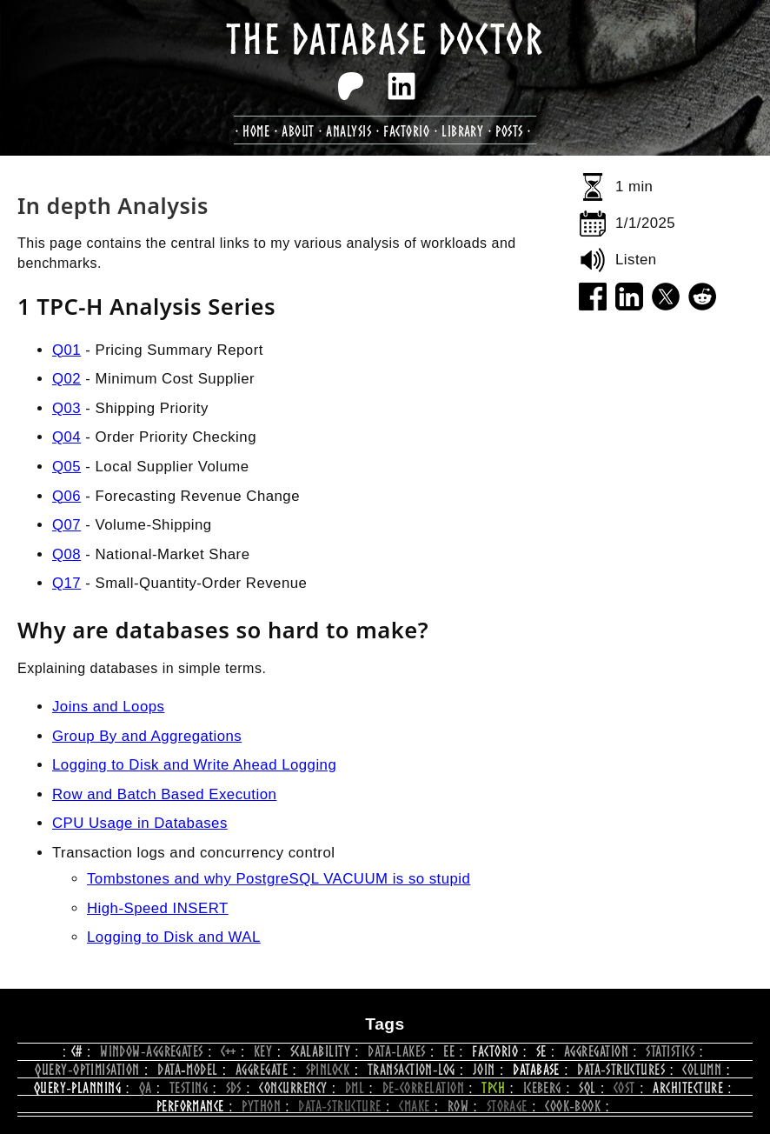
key (263, 1051)
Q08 (66, 554)
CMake (414, 1105)
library (462, 130)
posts (508, 130)
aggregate (262, 1069)
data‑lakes (396, 1051)
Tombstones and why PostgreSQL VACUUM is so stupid (278, 879)
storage (507, 1105)
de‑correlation (423, 1087)
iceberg (542, 1087)
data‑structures (621, 1069)
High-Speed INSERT (158, 908)
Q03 (66, 408)
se (541, 1051)
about (298, 130)
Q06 (66, 496)
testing (188, 1087)
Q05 (66, 466)
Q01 (66, 350)
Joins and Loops (108, 706)
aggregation (596, 1051)
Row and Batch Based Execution (164, 794)
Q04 (66, 437)
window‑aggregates (151, 1051)
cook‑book (573, 1105)
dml (354, 1087)
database (536, 1069)
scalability (320, 1051)
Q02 (66, 378)
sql (587, 1087)
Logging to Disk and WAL (174, 937)
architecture (688, 1087)
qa (145, 1087)
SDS (234, 1087)
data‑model (187, 1069)
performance (190, 1105)
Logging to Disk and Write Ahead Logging (194, 765)
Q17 (66, 583)
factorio (406, 130)
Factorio (495, 1051)
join (484, 1069)
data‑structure (339, 1105)
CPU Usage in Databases (140, 823)
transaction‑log (411, 1069)
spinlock (328, 1069)
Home (255, 130)
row (458, 1105)
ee (449, 1051)
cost (624, 1087)
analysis (348, 130)
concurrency (293, 1087)
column (701, 1069)
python (261, 1105)
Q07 (66, 525)
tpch (493, 1087)
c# (77, 1051)
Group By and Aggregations (147, 736)
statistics (670, 1051)
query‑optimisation (87, 1069)
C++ (228, 1051)
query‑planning (77, 1087)
